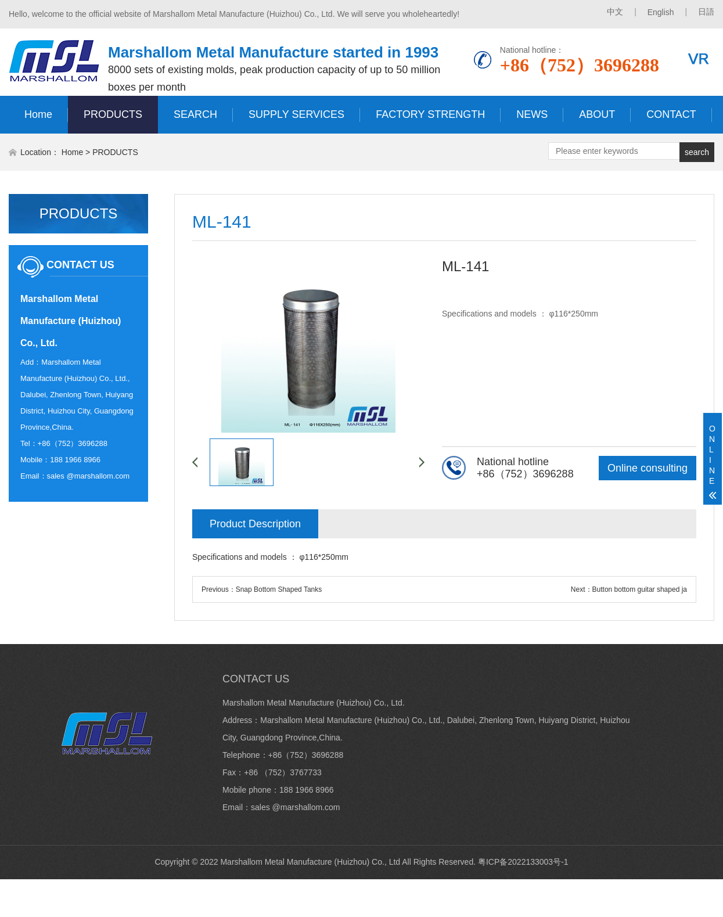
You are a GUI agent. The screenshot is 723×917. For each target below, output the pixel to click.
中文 (615, 11)
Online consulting (647, 468)
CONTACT (671, 114)
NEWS (532, 114)
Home (38, 114)
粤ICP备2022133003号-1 (523, 861)
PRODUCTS (113, 114)
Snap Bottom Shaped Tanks (279, 589)
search (697, 152)
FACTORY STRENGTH (430, 114)
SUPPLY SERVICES (296, 114)
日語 (706, 11)
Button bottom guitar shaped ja (639, 589)
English (661, 12)
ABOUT (597, 114)
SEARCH (195, 114)
